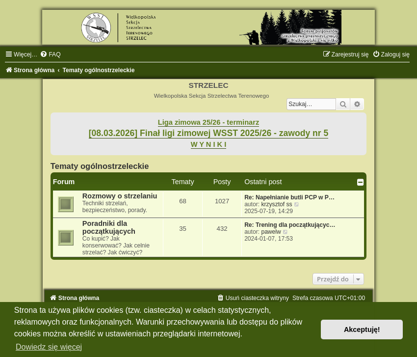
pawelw (271, 231)
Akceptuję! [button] (362, 329)
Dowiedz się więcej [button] (49, 347)
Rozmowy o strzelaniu (119, 196)
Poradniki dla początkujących (108, 227)
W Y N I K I (209, 144)
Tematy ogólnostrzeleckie (100, 166)
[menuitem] (50, 54)
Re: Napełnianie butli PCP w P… (289, 197)
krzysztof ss (276, 204)
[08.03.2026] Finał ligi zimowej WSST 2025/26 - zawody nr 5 (209, 133)
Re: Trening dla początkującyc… (290, 224)
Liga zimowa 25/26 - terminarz (208, 122)
